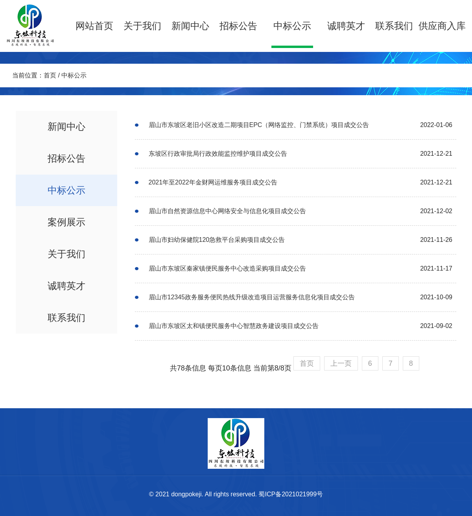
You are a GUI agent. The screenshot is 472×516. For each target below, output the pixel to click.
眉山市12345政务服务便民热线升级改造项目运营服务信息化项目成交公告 (252, 297)
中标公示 (292, 25)
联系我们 (394, 25)
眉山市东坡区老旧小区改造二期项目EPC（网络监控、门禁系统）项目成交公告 (259, 125)
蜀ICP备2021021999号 (290, 494)
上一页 (341, 363)
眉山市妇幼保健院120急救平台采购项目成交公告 (217, 239)
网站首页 (94, 25)
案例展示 (66, 222)
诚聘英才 (346, 25)
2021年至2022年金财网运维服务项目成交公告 (213, 182)
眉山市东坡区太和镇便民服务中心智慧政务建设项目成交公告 (234, 325)
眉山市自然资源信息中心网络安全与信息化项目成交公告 (227, 211)
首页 (50, 75)
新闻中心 (190, 25)
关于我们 (142, 25)
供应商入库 (442, 25)
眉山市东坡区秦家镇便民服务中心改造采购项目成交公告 (227, 268)
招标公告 (238, 25)
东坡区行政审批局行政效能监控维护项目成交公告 (218, 153)
